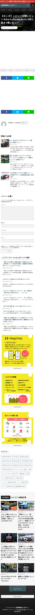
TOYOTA (3, 10)
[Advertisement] (17, 49)
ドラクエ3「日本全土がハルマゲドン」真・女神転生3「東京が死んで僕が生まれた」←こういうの (17, 291)
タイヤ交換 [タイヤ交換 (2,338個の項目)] (7, 478)
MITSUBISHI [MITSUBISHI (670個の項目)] (27, 461)
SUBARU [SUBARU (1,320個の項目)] (17, 465)
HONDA (17, 10)
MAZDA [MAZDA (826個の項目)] (16, 461)
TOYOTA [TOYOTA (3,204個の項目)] (6, 469)
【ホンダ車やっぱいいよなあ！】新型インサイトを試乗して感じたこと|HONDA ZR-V (9, 518)
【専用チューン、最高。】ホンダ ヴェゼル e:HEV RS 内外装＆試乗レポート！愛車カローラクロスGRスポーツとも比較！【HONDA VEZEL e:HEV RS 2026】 (26, 522)
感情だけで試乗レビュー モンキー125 (26, 578)
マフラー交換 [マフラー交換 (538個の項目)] (22, 482)
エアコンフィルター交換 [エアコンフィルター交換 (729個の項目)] (22, 469)
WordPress (17, 611)
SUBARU (31, 10)
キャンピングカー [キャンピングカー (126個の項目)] (8, 473)
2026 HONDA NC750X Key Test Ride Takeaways (8, 579)
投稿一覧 (23, 122)
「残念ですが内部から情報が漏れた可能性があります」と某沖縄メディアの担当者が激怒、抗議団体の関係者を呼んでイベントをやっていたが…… (18, 263)
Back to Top (17, 589)
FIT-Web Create (21, 609)
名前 (3, 222)
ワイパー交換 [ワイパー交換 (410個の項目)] (7, 486)
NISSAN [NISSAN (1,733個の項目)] (6, 465)
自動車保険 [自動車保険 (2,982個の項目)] (20, 486)
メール (3, 230)
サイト (3, 237)
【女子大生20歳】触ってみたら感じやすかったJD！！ (17, 306)
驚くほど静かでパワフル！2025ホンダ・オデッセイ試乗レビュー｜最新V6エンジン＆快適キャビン (21, 157)
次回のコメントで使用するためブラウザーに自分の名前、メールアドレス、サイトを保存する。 (17, 247)
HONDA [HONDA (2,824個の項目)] (24, 456)
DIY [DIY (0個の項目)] (15, 456)
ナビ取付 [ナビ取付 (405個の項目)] (18, 478)
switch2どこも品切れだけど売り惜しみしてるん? (16, 279)
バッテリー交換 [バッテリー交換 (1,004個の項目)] (8, 482)
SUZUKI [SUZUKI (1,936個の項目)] (28, 465)
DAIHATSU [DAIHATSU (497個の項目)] (6, 456)
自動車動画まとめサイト (22, 607)
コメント (3, 204)
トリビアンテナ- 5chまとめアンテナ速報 (15, 257)
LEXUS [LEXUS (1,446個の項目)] (5, 461)
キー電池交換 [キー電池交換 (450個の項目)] (23, 473)
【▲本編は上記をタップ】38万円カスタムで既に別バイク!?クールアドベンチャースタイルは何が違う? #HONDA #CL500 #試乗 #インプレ (9, 553)
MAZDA (24, 10)
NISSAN (10, 10)
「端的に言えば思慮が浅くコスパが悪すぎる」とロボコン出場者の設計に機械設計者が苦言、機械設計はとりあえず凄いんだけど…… (18, 319)
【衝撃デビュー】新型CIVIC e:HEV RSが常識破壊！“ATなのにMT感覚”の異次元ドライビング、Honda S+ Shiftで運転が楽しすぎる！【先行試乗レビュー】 (26, 553)
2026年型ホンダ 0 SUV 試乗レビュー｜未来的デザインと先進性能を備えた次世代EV (22, 175)
